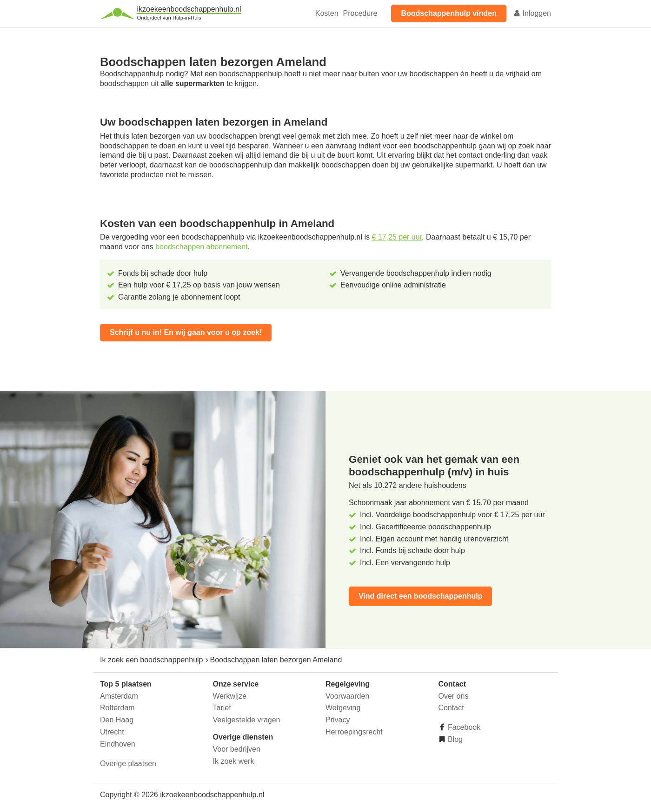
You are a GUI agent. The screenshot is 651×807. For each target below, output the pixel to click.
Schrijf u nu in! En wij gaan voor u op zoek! (186, 332)
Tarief (222, 708)
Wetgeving (343, 708)
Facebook (463, 727)
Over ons (453, 696)
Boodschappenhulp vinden (448, 13)
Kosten (327, 13)
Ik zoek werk (233, 761)
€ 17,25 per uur (397, 237)
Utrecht (112, 732)
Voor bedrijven (236, 749)
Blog (454, 739)
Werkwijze (230, 696)
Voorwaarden (347, 696)
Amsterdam (119, 696)
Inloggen (532, 13)
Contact (451, 708)
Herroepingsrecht (354, 732)
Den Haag (116, 720)
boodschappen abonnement (201, 247)
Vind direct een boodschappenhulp (420, 596)
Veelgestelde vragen (246, 720)
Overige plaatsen (128, 763)
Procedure (360, 13)
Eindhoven (117, 744)
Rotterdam (117, 708)
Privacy (338, 720)
